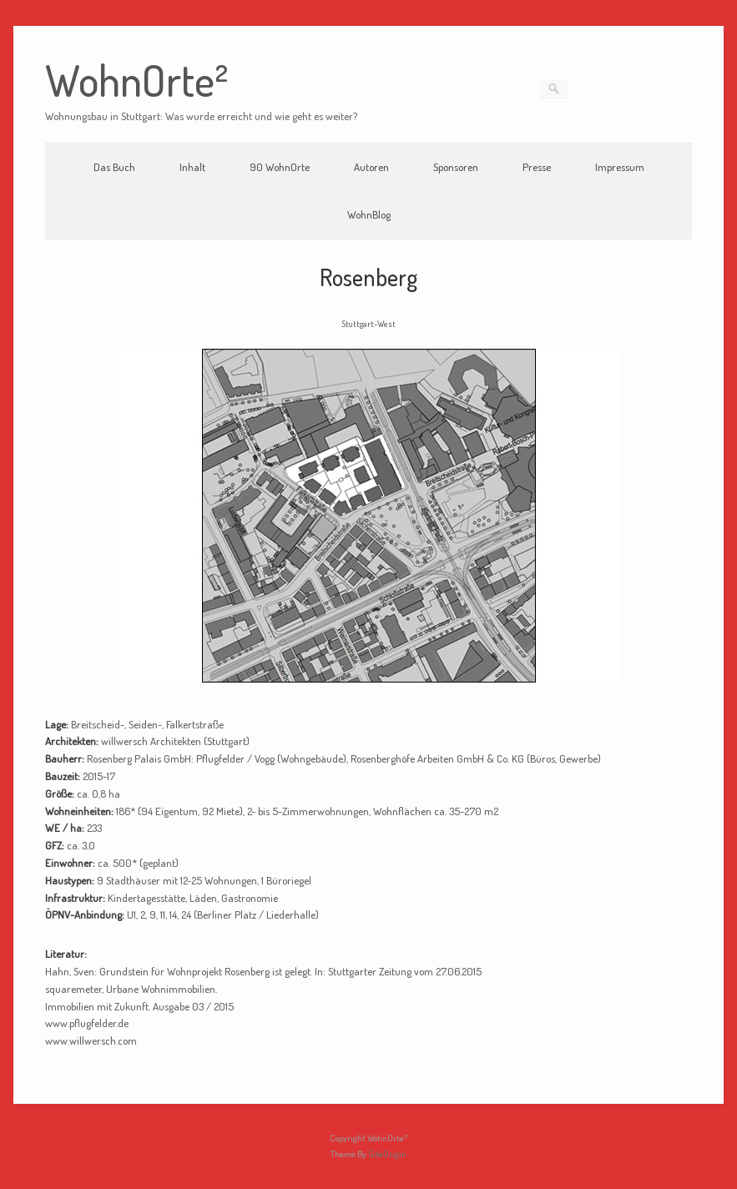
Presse (536, 167)
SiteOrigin (387, 1154)
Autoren (371, 167)
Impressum (619, 167)
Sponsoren (455, 167)
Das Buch (114, 167)
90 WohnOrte (280, 167)
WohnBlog (369, 214)
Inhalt (192, 167)
